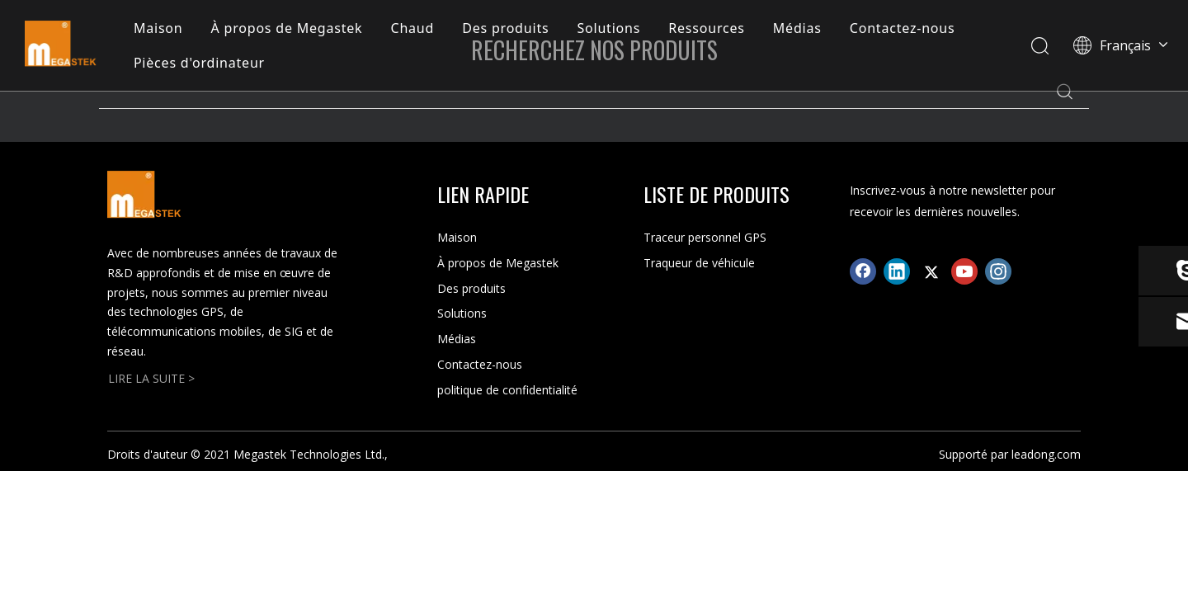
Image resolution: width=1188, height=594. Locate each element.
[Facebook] (863, 271)
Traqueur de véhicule (699, 263)
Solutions (608, 28)
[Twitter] (930, 271)
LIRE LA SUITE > (151, 378)
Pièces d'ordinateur (199, 63)
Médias (797, 28)
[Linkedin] (897, 271)
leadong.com (1046, 454)
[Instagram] (998, 271)
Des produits (505, 28)
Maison (158, 28)
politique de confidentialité (507, 390)
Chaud (412, 28)
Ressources (706, 28)
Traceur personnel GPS (705, 237)
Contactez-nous (902, 28)
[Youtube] (964, 271)
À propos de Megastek (287, 28)
